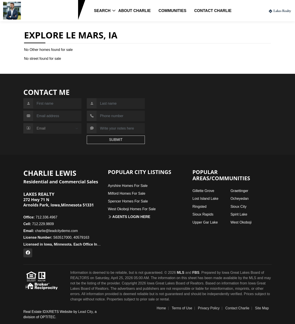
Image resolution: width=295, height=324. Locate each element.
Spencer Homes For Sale (128, 201)
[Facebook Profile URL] (27, 252)
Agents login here (129, 217)
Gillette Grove (203, 191)
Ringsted (199, 206)
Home (161, 308)
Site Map (262, 308)
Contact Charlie (213, 10)
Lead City (85, 312)
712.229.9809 (36, 17)
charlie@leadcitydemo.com (50, 231)
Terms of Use (182, 308)
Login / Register (249, 10)
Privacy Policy (209, 308)
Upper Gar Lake (205, 222)
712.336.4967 (40, 217)
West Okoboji (241, 222)
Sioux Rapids (202, 214)
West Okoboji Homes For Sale (132, 209)
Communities (172, 10)
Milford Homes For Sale (126, 193)
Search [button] (102, 10)
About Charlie (134, 10)
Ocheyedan (239, 198)
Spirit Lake (238, 214)
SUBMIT (115, 140)
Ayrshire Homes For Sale (128, 186)
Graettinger (239, 191)
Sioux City (238, 206)
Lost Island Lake (205, 198)
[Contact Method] (57, 128)
